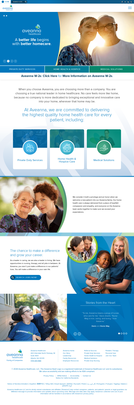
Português (100, 384)
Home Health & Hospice (67, 69)
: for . (72, 77)
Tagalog (116, 384)
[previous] (3, 16)
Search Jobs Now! (26, 277)
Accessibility (74, 376)
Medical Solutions (112, 69)
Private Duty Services (22, 69)
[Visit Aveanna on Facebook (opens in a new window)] (122, 2)
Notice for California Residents (67, 378)
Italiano (123, 384)
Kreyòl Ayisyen (60, 384)
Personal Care (110, 353)
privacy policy (88, 394)
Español (32, 384)
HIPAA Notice (62, 376)
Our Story (66, 353)
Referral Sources (90, 351)
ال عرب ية (91, 384)
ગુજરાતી (65, 386)
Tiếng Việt (49, 384)
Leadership (67, 356)
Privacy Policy (49, 376)
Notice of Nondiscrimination (17, 384)
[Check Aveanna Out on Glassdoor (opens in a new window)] (131, 2)
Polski (84, 384)
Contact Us (87, 376)
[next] (6, 16)
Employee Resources (71, 361)
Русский (77, 384)
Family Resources (69, 358)
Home (7, 2)
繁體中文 (40, 384)
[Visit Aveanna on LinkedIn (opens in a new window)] (128, 2)
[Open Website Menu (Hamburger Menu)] (129, 8)
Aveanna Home (68, 351)
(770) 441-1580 (36, 361)
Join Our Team (110, 356)
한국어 (69, 384)
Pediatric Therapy (111, 351)
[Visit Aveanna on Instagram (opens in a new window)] (125, 2)
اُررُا (70, 386)
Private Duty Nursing (92, 361)
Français (109, 384)
